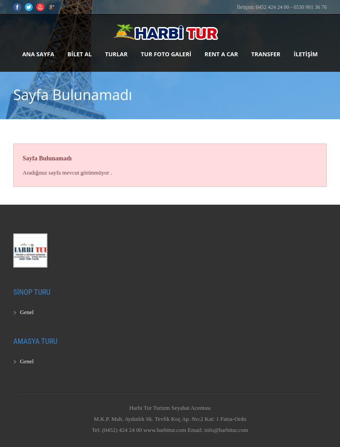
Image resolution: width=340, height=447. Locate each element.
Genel (27, 312)
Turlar (116, 54)
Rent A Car (221, 54)
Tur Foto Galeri (166, 54)
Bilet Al (79, 54)
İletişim (305, 54)
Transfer (266, 54)
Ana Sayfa (38, 54)
